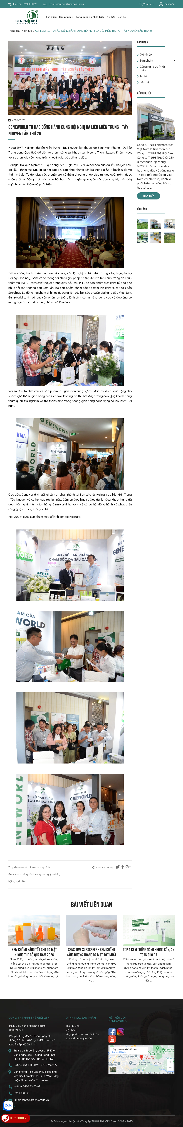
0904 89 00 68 (31, 1086)
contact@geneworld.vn (70, 4)
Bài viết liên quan (91, 903)
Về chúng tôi (144, 93)
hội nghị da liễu (17, 881)
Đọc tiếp (148, 196)
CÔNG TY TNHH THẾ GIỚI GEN (29, 1017)
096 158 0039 (31, 1065)
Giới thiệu (146, 54)
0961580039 (30, 4)
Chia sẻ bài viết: (103, 867)
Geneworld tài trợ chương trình (32, 867)
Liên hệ (144, 82)
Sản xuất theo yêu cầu (79, 1038)
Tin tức (144, 76)
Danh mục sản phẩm (81, 1017)
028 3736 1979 (49, 1065)
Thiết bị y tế (73, 1025)
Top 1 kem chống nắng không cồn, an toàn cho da (148, 951)
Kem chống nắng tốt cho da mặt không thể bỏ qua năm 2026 (34, 951)
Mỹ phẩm (71, 1030)
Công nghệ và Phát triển (152, 68)
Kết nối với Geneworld (117, 1019)
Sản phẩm (146, 60)
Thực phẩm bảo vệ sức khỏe (82, 1034)
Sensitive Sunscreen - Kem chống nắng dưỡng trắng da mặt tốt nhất (91, 951)
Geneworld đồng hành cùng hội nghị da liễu (33, 874)
